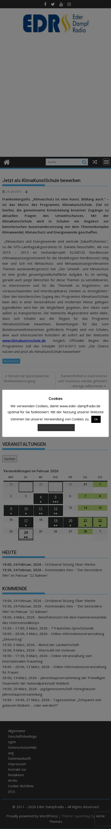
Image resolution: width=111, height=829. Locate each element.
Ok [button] (96, 419)
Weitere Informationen (56, 427)
